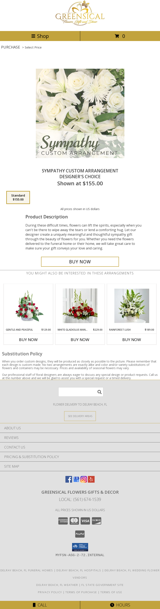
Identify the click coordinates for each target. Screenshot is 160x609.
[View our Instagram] (83, 481)
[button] (80, 547)
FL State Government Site (102, 585)
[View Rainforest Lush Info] (131, 306)
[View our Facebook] (68, 481)
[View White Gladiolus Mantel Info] (80, 306)
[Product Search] (80, 392)
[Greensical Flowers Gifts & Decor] (80, 25)
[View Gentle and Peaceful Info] (28, 306)
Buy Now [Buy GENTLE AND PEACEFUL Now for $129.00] (28, 339)
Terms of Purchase (81, 592)
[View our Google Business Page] (76, 481)
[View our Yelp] (91, 481)
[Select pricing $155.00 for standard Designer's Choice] (18, 198)
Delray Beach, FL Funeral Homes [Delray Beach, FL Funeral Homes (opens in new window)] (26, 570)
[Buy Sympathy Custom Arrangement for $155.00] (80, 262)
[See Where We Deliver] (80, 416)
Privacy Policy (50, 592)
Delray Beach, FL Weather (57, 585)
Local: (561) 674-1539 (80, 499)
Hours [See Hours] (120, 605)
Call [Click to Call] (40, 605)
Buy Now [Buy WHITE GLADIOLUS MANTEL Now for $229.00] (80, 339)
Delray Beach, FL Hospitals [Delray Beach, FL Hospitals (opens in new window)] (78, 570)
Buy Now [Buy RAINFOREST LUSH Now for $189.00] (131, 339)
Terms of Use (111, 592)
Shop (40, 35)
